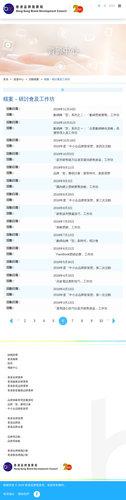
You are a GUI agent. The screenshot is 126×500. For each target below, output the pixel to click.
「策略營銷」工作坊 (66, 227)
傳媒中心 (13, 367)
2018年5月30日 (63, 262)
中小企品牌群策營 (18, 408)
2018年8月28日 (63, 194)
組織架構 (13, 354)
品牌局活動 (14, 436)
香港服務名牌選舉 (18, 381)
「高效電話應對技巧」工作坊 (72, 281)
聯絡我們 (23, 493)
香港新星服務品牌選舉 (20, 390)
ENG (112, 5)
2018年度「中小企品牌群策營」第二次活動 (82, 268)
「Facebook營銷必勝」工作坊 (73, 254)
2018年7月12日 (63, 235)
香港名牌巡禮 (15, 418)
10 (101, 321)
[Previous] (11, 321)
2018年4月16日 (63, 275)
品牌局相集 (14, 441)
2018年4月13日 (63, 289)
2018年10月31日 (64, 122)
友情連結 (8, 493)
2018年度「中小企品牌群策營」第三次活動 (82, 200)
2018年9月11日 (63, 167)
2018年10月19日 (64, 140)
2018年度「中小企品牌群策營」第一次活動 (82, 295)
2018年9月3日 (62, 181)
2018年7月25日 (63, 221)
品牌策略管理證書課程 (20, 400)
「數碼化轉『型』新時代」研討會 (75, 240)
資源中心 (19, 79)
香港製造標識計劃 (18, 454)
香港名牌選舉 (15, 377)
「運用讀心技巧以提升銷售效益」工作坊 (80, 308)
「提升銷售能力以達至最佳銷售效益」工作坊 (83, 159)
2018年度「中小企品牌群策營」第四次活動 (82, 146)
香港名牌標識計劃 (18, 450)
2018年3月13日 (63, 302)
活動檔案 (34, 79)
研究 (10, 363)
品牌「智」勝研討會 (19, 404)
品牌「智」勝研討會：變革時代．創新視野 (81, 173)
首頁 (5, 79)
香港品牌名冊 (15, 426)
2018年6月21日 (63, 248)
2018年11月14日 (64, 109)
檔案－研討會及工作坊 (57, 79)
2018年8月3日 (62, 208)
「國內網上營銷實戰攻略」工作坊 (75, 186)
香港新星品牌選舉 (18, 385)
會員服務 (13, 359)
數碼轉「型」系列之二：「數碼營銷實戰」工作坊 (86, 115)
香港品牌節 (14, 422)
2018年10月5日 (63, 154)
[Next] (114, 321)
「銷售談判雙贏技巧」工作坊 (72, 213)
